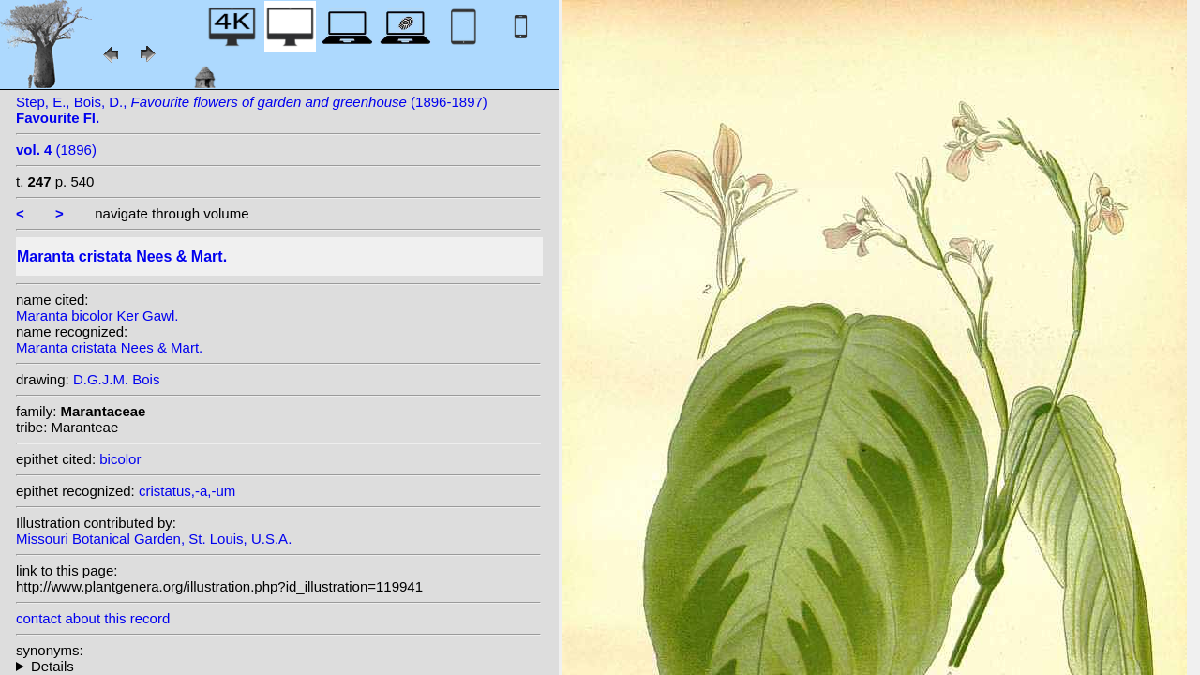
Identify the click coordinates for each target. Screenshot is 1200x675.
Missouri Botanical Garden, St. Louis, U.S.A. (154, 539)
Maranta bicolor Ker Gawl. (97, 315)
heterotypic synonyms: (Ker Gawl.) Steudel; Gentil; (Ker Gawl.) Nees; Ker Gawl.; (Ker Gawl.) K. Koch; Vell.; (278, 666)
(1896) (56, 150)
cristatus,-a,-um (187, 491)
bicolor (120, 459)
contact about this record (93, 618)
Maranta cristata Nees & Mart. (109, 347)
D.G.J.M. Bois (116, 379)
